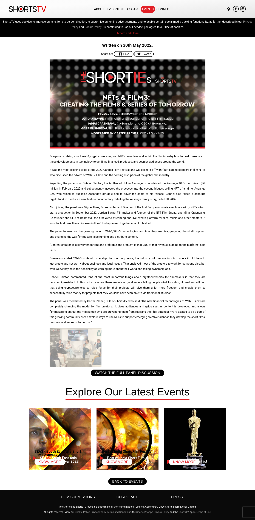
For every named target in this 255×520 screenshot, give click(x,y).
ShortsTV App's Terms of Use (195, 512)
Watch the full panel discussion (127, 373)
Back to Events (127, 481)
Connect (164, 9)
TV (109, 9)
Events (148, 9)
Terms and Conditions (119, 512)
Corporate (127, 497)
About (99, 9)
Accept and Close (128, 33)
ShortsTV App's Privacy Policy (152, 512)
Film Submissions (78, 497)
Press (177, 497)
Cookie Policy (92, 27)
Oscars (133, 9)
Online (118, 9)
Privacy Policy (98, 512)
